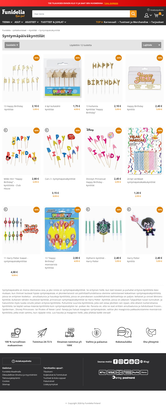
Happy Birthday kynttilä (135, 108)
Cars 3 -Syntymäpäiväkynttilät (60, 178)
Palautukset (48, 381)
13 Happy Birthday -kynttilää (13, 108)
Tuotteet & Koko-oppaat (54, 378)
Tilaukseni (48, 371)
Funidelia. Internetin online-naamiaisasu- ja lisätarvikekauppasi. (13, 14)
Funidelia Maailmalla (11, 371)
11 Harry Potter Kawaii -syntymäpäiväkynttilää (16, 260)
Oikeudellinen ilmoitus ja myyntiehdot (19, 374)
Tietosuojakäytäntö (11, 378)
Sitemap (6, 384)
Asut (17, 22)
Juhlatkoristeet (19, 30)
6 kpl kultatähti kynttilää (52, 108)
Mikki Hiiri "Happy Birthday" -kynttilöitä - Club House (13, 183)
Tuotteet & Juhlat (52, 22)
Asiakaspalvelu (21, 361)
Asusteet (30, 22)
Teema (6, 22)
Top (98, 22)
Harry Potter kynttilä (133, 260)
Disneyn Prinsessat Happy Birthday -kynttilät (96, 182)
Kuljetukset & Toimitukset (55, 374)
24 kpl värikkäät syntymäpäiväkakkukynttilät (141, 180)
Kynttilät (33, 30)
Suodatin (11, 45)
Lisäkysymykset (50, 384)
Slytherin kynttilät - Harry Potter (96, 260)
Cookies (6, 381)
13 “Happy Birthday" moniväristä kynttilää (51, 263)
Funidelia (6, 30)
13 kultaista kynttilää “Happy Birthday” (94, 109)
